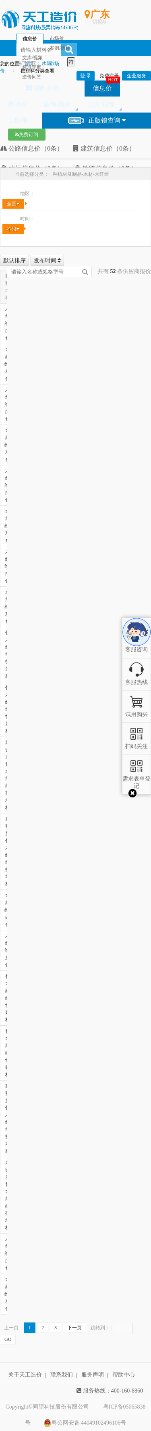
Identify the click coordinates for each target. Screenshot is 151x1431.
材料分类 (42, 88)
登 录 (85, 75)
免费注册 (109, 75)
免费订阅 (26, 134)
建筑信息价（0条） (104, 148)
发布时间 (47, 261)
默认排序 (14, 261)
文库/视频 (100, 104)
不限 (13, 229)
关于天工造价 (25, 1375)
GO (7, 1339)
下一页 (74, 1327)
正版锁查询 (97, 121)
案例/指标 (57, 104)
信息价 (102, 88)
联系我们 (61, 1375)
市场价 (17, 104)
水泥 (47, 63)
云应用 (17, 120)
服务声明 (92, 1375)
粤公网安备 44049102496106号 (84, 1423)
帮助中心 (123, 1375)
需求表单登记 (136, 779)
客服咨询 (136, 642)
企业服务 (136, 75)
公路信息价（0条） (31, 148)
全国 (13, 204)
